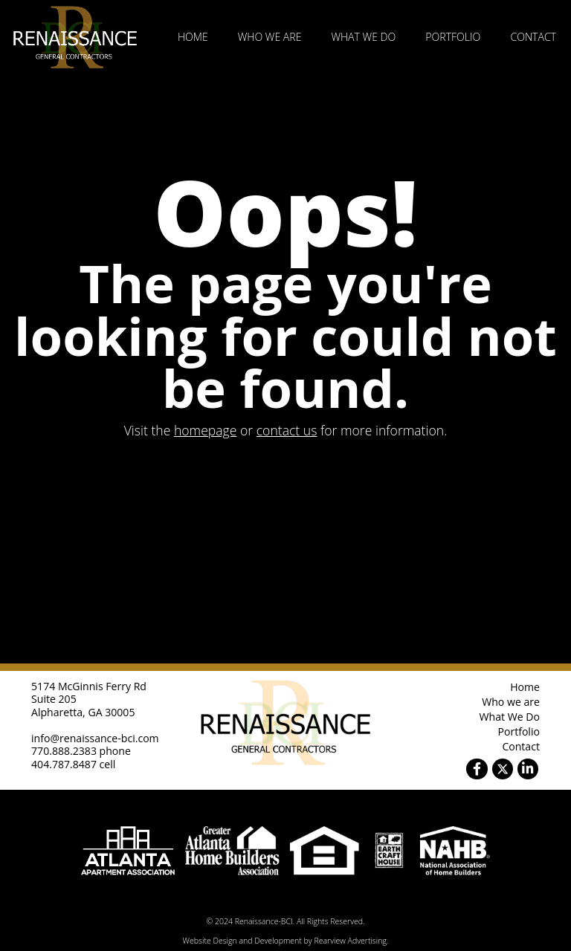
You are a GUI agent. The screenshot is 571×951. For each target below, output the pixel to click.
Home (193, 37)
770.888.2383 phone (81, 751)
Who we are (270, 37)
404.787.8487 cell (73, 764)
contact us (287, 430)
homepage (205, 430)
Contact (533, 37)
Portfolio (452, 37)
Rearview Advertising (350, 940)
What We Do (363, 37)
